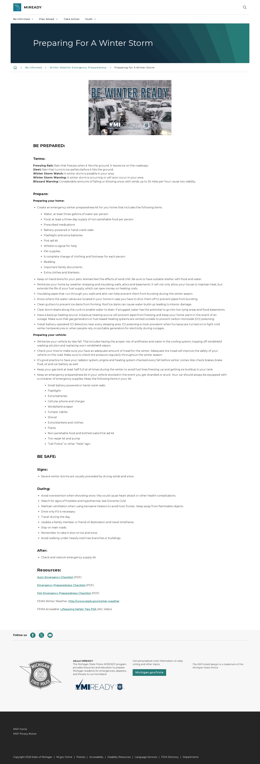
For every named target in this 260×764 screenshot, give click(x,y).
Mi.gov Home (64, 757)
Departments (190, 757)
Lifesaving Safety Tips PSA (78, 609)
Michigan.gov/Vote (149, 672)
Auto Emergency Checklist (55, 577)
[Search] (245, 7)
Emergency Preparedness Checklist (61, 585)
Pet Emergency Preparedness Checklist (64, 593)
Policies (80, 757)
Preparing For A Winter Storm (134, 67)
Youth (90, 19)
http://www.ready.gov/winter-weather (93, 601)
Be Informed (23, 19)
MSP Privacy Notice (24, 733)
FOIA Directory (170, 757)
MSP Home (20, 729)
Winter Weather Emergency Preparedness (78, 67)
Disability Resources (119, 757)
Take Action (72, 19)
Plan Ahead (48, 19)
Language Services (146, 757)
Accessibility (96, 757)
